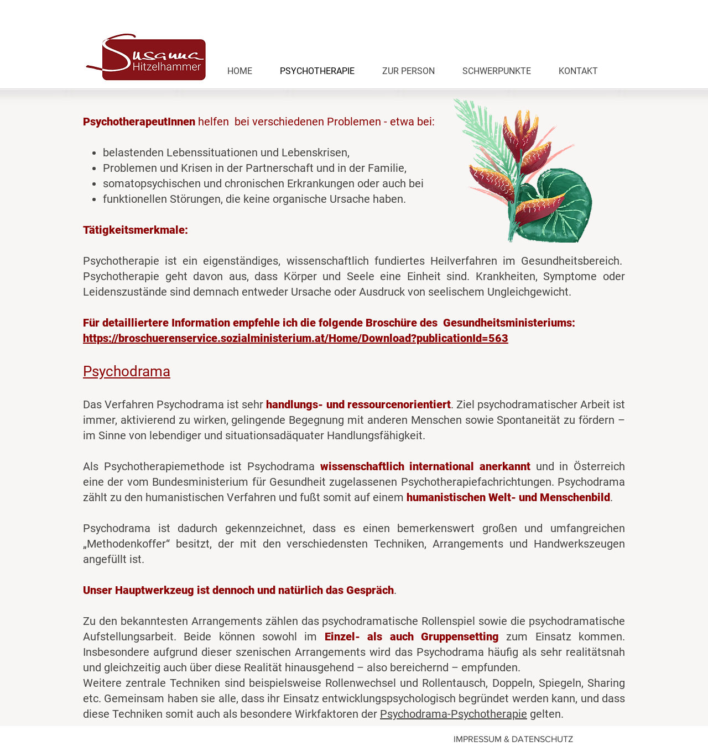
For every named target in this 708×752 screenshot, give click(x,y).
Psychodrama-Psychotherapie (453, 714)
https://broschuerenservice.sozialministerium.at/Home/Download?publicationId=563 (295, 338)
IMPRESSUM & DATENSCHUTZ (513, 739)
